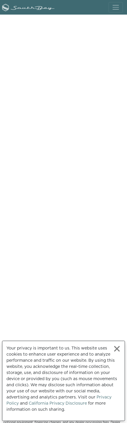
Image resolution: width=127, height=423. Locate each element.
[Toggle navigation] (116, 7)
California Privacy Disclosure (58, 403)
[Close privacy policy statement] (117, 348)
